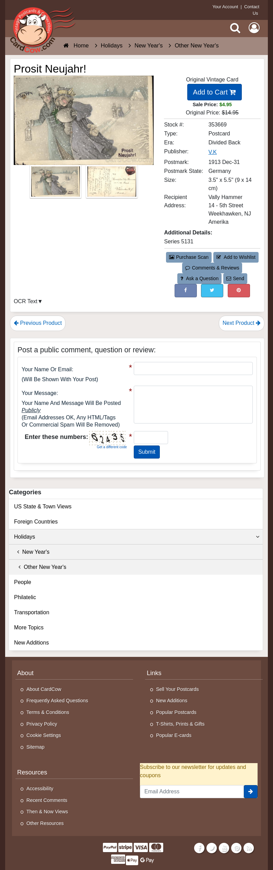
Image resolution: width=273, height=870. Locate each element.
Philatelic (25, 597)
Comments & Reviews (212, 268)
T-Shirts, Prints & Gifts (180, 724)
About (25, 672)
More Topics (29, 627)
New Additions (31, 643)
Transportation (31, 612)
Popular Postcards (176, 712)
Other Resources (45, 823)
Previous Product (38, 323)
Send (235, 278)
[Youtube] (224, 848)
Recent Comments (46, 800)
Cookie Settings (43, 735)
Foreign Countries (36, 522)
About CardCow (43, 689)
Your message (39, 393)
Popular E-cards (173, 735)
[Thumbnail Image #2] (111, 184)
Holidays (136, 537)
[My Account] (254, 28)
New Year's (31, 552)
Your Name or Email (47, 369)
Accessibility (39, 788)
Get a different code (112, 447)
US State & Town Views (43, 506)
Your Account (225, 6)
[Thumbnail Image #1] (56, 184)
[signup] (251, 791)
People (22, 582)
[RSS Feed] (249, 848)
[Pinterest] (236, 848)
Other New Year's (40, 567)
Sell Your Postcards (177, 689)
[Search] (235, 28)
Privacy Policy (41, 724)
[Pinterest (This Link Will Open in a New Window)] (239, 290)
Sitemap (35, 747)
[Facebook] (199, 848)
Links (154, 672)
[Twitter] (212, 848)
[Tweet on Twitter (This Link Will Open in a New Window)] (212, 290)
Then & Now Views (47, 811)
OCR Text (25, 301)
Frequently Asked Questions (57, 700)
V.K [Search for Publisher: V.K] (213, 152)
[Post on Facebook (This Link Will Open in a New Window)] (186, 290)
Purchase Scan (189, 257)
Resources (32, 772)
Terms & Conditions (47, 712)
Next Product (242, 323)
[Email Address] (192, 791)
